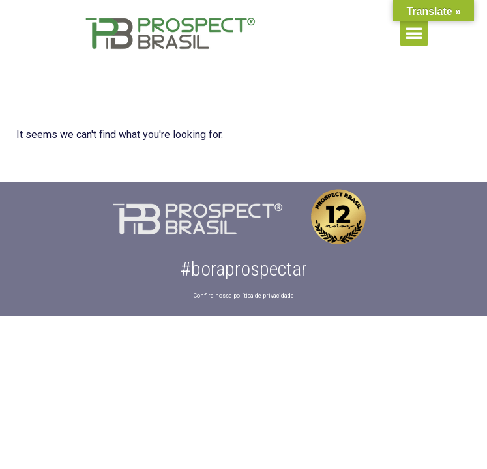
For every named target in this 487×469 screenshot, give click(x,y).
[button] (414, 32)
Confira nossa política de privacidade (244, 295)
